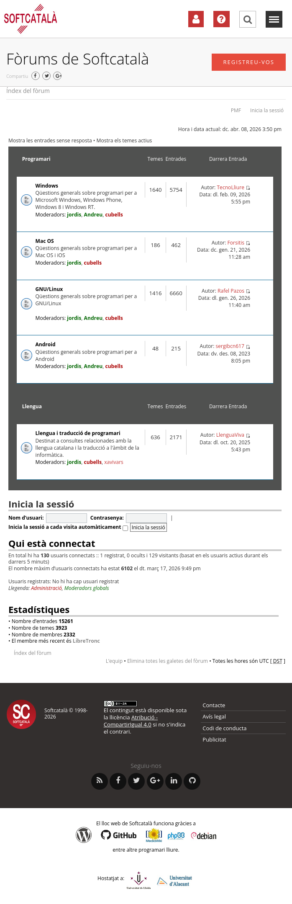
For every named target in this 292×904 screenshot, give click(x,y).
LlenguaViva (230, 434)
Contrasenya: (107, 517)
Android (46, 344)
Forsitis (236, 242)
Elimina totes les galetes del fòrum (167, 660)
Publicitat (214, 739)
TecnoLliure (230, 187)
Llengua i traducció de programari (78, 433)
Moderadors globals (86, 588)
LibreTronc (86, 640)
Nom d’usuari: (26, 517)
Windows (47, 185)
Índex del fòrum (28, 91)
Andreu (93, 214)
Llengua (32, 406)
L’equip (114, 660)
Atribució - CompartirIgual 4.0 (131, 720)
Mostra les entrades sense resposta (50, 140)
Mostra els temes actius (124, 140)
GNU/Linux (49, 289)
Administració (46, 588)
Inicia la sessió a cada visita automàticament (68, 527)
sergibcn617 (229, 346)
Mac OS (45, 241)
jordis (74, 214)
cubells (114, 214)
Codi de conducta (224, 728)
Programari (36, 158)
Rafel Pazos (231, 290)
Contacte (213, 705)
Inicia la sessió (267, 110)
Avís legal (214, 716)
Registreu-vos (248, 62)
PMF (236, 110)
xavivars (113, 462)
